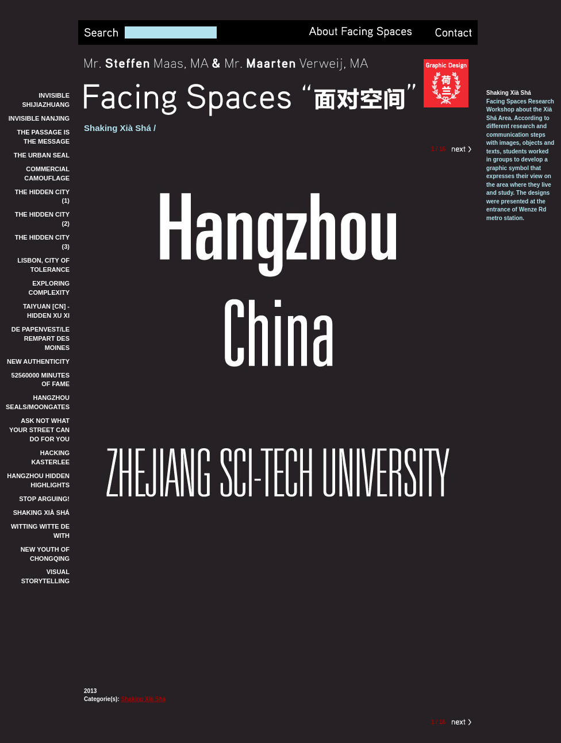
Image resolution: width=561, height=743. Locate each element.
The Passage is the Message (43, 137)
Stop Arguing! (44, 498)
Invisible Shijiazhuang (46, 100)
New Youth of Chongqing (45, 554)
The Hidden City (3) (42, 242)
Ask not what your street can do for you (39, 429)
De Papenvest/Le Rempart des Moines (40, 338)
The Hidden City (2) (42, 219)
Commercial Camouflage (47, 173)
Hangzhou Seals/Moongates (38, 402)
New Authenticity (38, 361)
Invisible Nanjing (39, 118)
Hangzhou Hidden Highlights (38, 480)
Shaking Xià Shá (41, 512)
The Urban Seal (42, 155)
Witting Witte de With (40, 531)
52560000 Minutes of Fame (40, 380)
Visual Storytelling (45, 576)
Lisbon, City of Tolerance (43, 265)
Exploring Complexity (49, 288)
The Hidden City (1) (42, 196)
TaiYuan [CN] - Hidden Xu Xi (46, 311)
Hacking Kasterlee (50, 457)
